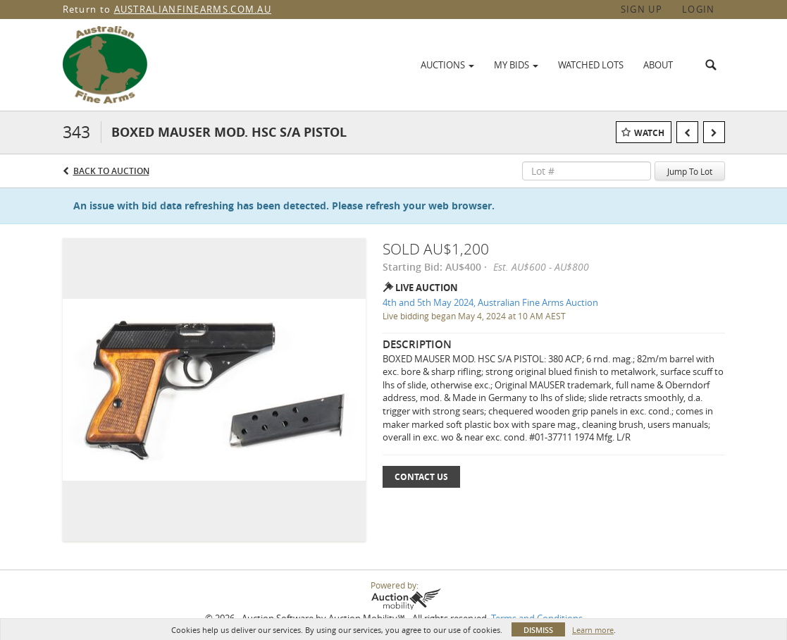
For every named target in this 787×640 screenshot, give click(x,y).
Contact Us (421, 477)
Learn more (593, 629)
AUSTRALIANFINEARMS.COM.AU (193, 9)
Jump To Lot (689, 171)
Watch (649, 133)
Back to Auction (111, 171)
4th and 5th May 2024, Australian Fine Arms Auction (490, 302)
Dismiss (538, 629)
